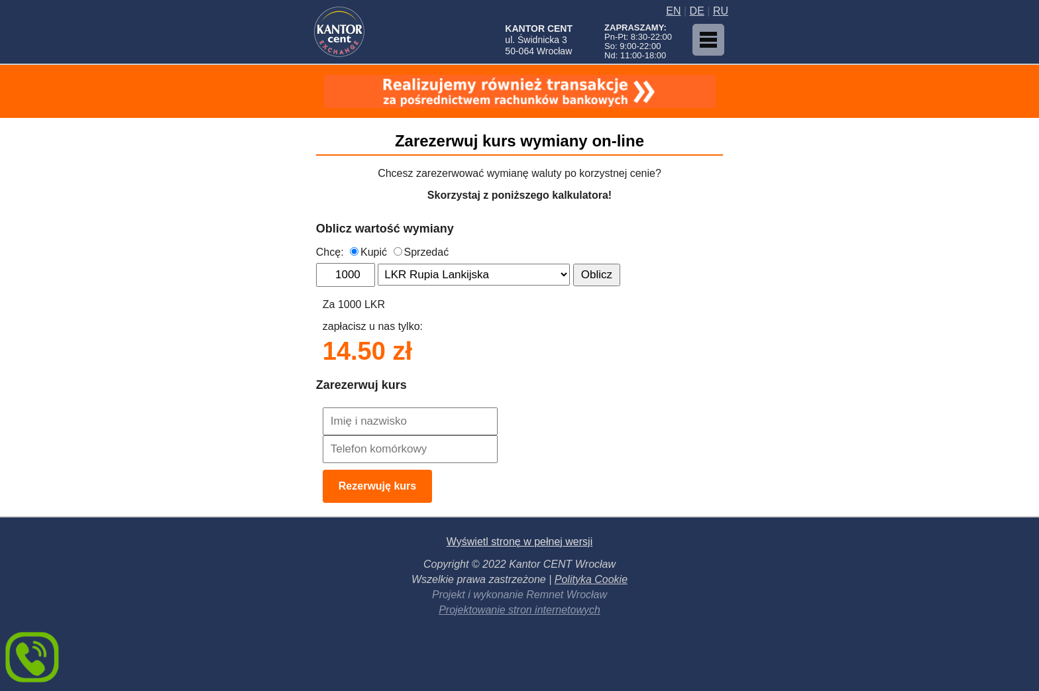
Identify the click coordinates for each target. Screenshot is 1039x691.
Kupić (368, 252)
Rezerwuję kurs (377, 486)
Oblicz (596, 274)
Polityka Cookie (591, 579)
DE (697, 11)
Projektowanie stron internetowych (519, 609)
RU (720, 11)
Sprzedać (421, 252)
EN (673, 11)
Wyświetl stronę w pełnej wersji (519, 541)
